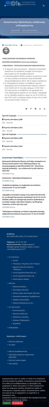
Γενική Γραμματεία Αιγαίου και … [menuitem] (24, 276)
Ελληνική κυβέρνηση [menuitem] (16, 342)
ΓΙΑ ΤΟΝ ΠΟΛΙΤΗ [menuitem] (14, 307)
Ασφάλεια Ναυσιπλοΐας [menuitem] (21, 300)
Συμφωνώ (6, 403)
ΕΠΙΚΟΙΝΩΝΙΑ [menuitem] (13, 328)
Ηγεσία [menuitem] (15, 260)
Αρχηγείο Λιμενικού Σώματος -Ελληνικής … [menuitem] (23, 268)
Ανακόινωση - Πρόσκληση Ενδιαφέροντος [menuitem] (17, 178)
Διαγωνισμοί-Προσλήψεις (30, 30)
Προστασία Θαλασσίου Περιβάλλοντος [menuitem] (26, 296)
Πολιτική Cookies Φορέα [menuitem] (17, 360)
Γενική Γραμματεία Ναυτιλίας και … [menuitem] (25, 273)
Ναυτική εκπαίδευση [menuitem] (20, 314)
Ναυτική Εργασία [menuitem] (19, 310)
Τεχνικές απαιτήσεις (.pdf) (12, 119)
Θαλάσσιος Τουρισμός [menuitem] (20, 317)
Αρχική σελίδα (15, 30)
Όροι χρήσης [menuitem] (13, 364)
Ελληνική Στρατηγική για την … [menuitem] (23, 303)
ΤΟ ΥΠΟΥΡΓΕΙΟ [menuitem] (14, 257)
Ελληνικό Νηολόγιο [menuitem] (19, 287)
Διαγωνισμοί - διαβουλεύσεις (33, 45)
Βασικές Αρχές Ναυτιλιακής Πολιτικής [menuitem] (26, 293)
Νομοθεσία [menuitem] (17, 324)
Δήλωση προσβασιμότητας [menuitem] (18, 351)
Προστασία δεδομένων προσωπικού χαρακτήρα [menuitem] (21, 356)
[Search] (43, 5)
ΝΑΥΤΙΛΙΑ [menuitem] (12, 283)
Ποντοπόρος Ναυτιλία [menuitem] (20, 290)
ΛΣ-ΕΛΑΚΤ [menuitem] (12, 345)
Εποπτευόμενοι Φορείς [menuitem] (21, 279)
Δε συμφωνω (17, 403)
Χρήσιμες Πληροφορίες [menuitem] (21, 320)
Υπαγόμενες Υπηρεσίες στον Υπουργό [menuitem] (26, 264)
